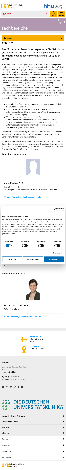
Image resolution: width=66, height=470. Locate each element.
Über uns (6, 433)
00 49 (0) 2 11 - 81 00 (13, 377)
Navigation (7, 38)
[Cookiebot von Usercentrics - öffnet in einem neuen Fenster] (55, 209)
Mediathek (34, 336)
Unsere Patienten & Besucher (14, 416)
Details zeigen (55, 253)
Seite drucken (7, 458)
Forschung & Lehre (10, 421)
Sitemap (5, 439)
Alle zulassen (53, 259)
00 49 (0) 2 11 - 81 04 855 (15, 379)
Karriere (5, 427)
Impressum (6, 445)
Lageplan (33, 346)
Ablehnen (12, 259)
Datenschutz (6, 451)
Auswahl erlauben (33, 259)
